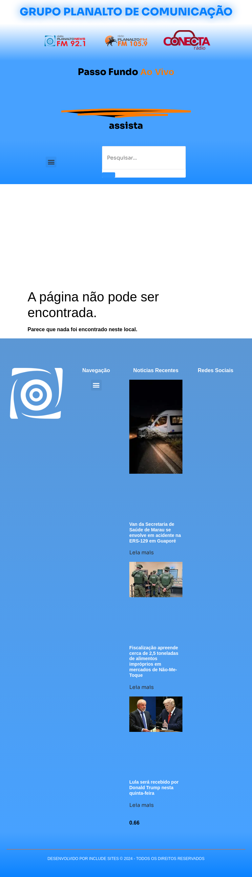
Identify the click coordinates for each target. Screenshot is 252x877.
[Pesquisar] (108, 175)
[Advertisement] (126, 240)
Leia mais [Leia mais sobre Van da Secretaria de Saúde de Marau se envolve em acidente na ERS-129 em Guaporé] (141, 552)
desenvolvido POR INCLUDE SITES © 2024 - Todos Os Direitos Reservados (126, 858)
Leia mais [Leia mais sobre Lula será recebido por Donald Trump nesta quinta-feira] (141, 805)
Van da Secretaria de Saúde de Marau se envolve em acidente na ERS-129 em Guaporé (155, 532)
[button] (51, 162)
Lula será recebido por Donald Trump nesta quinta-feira (153, 787)
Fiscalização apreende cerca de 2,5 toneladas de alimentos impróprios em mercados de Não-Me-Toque (153, 661)
